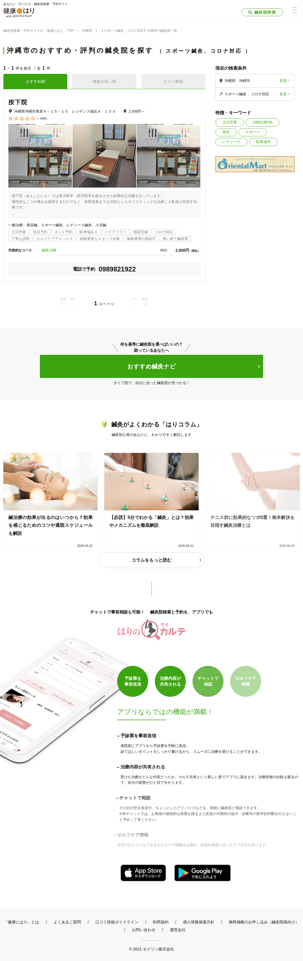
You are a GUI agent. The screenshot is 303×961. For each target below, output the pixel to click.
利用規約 (161, 922)
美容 (226, 132)
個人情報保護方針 (198, 922)
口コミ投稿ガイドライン (116, 922)
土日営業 (229, 122)
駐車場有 (263, 142)
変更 (283, 80)
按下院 (18, 102)
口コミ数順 (173, 81)
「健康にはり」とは (21, 922)
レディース (231, 142)
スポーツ (252, 132)
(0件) (43, 118)
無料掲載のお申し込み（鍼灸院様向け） (264, 922)
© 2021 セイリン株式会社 (151, 949)
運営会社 (178, 930)
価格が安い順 (104, 81)
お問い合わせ (143, 930)
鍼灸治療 (49, 250)
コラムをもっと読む (151, 560)
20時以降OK (262, 122)
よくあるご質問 (67, 922)
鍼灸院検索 (265, 12)
